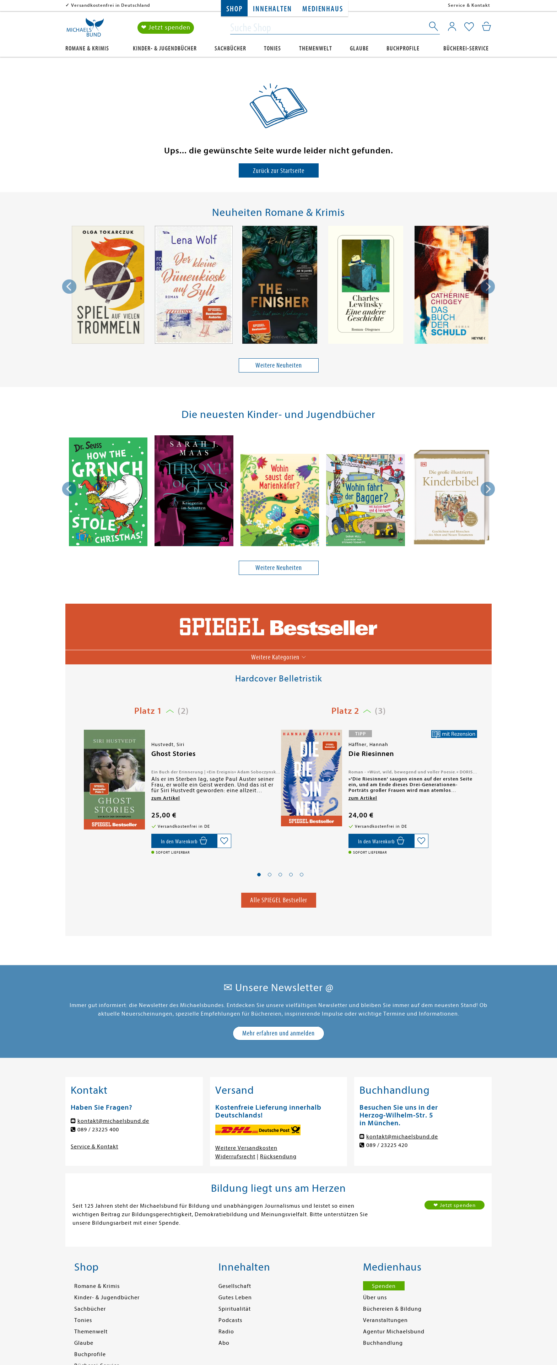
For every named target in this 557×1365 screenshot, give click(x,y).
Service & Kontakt (469, 5)
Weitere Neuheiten (278, 365)
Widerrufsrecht (235, 1156)
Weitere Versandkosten (246, 1148)
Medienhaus (322, 9)
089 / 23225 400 (98, 1129)
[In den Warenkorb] (184, 841)
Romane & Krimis (87, 48)
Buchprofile (403, 48)
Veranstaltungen (385, 1320)
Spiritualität (234, 1309)
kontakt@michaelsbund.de (113, 1121)
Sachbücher (230, 48)
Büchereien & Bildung (392, 1309)
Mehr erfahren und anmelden (278, 1033)
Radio (226, 1331)
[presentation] (69, 286)
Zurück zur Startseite (278, 171)
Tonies (272, 48)
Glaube (359, 48)
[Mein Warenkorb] (486, 26)
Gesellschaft (234, 1286)
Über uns (375, 1297)
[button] (259, 874)
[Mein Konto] (452, 26)
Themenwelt (315, 48)
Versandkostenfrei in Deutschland (110, 5)
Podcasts (230, 1320)
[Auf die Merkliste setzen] (224, 841)
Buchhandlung (383, 1343)
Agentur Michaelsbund (393, 1331)
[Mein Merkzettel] (469, 27)
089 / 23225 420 (387, 1145)
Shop (234, 9)
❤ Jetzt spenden (165, 28)
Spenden (384, 1286)
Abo (223, 1343)
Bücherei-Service (466, 48)
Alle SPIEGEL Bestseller (278, 900)
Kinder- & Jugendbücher (165, 48)
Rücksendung (278, 1156)
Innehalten (272, 9)
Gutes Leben (235, 1297)
